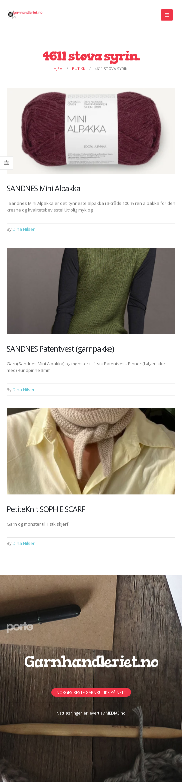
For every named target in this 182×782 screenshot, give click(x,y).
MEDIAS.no (116, 713)
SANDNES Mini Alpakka (43, 188)
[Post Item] (91, 131)
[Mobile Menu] (167, 15)
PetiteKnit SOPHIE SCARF (46, 509)
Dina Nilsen (24, 229)
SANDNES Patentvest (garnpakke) (60, 348)
